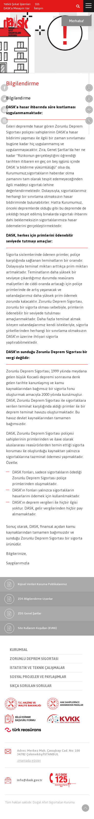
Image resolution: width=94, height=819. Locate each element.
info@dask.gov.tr (29, 780)
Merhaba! (76, 21)
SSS (37, 4)
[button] (78, 6)
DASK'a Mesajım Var (17, 8)
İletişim (38, 8)
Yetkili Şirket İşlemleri (17, 4)
